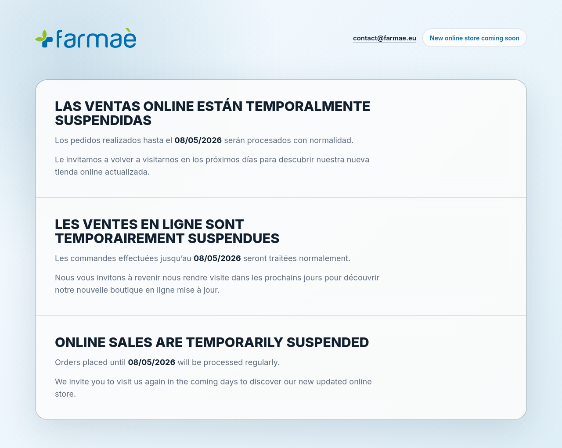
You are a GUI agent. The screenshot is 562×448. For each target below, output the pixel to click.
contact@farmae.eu (384, 38)
